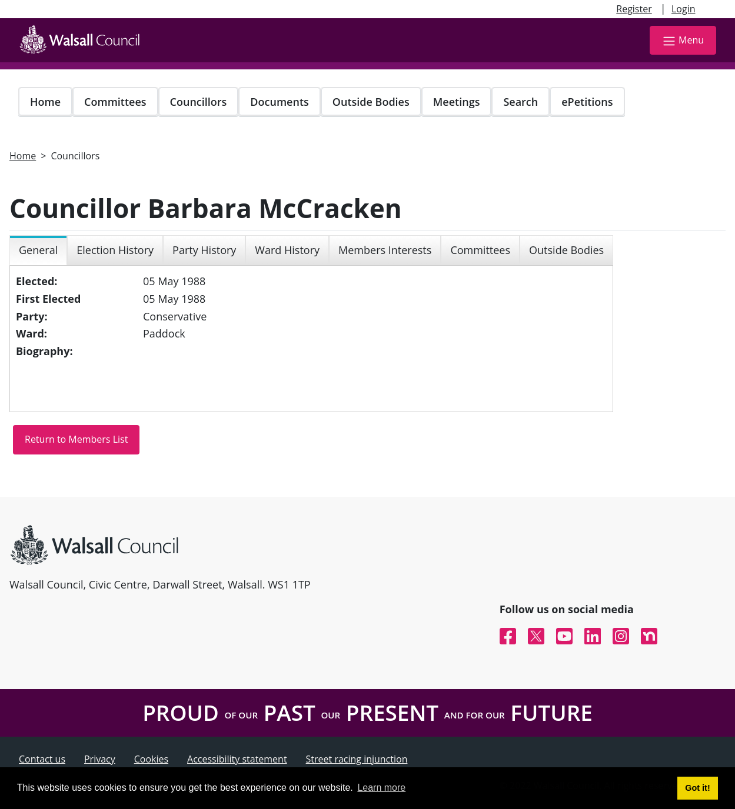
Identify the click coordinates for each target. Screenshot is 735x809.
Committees (115, 102)
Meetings (456, 102)
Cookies (151, 759)
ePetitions (587, 102)
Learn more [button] (381, 788)
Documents (279, 102)
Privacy (99, 759)
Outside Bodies (371, 102)
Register (633, 8)
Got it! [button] (697, 788)
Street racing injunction (357, 759)
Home (45, 102)
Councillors (198, 102)
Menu (683, 41)
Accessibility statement (237, 759)
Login (683, 8)
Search (520, 102)
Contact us (42, 759)
